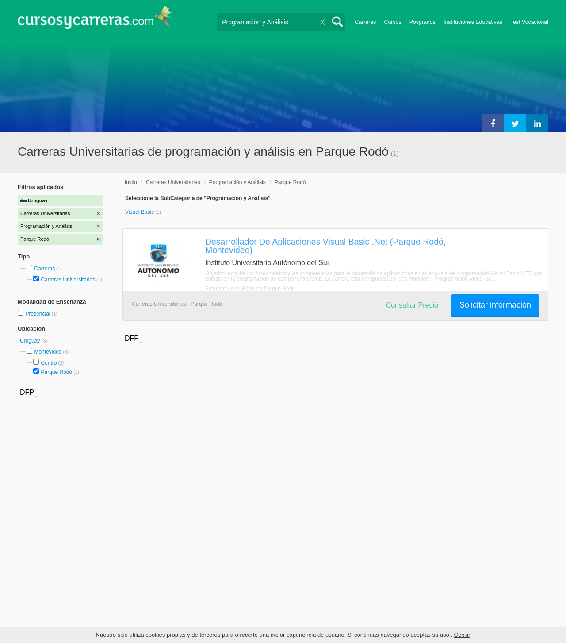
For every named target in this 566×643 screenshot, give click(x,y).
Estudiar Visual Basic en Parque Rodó (250, 288)
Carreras (365, 22)
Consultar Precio (412, 305)
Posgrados (422, 22)
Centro (49, 363)
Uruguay (31, 341)
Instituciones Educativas (473, 22)
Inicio (131, 182)
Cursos (392, 22)
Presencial (38, 314)
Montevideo (47, 352)
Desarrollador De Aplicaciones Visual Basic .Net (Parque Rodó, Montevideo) (325, 246)
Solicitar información (495, 304)
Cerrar (462, 634)
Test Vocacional (529, 22)
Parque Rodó (56, 372)
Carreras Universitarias (68, 280)
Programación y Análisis (237, 182)
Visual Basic (140, 212)
